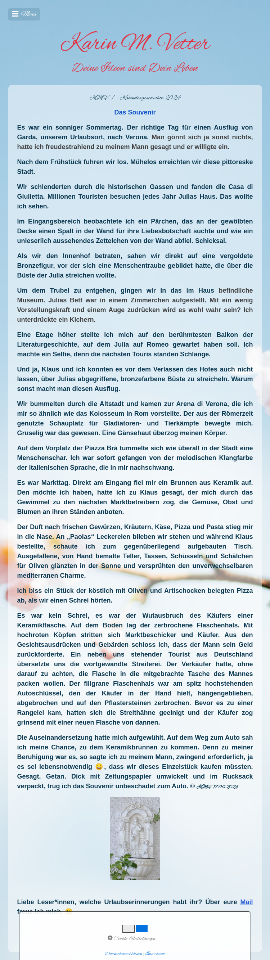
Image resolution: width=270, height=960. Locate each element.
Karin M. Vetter (135, 44)
